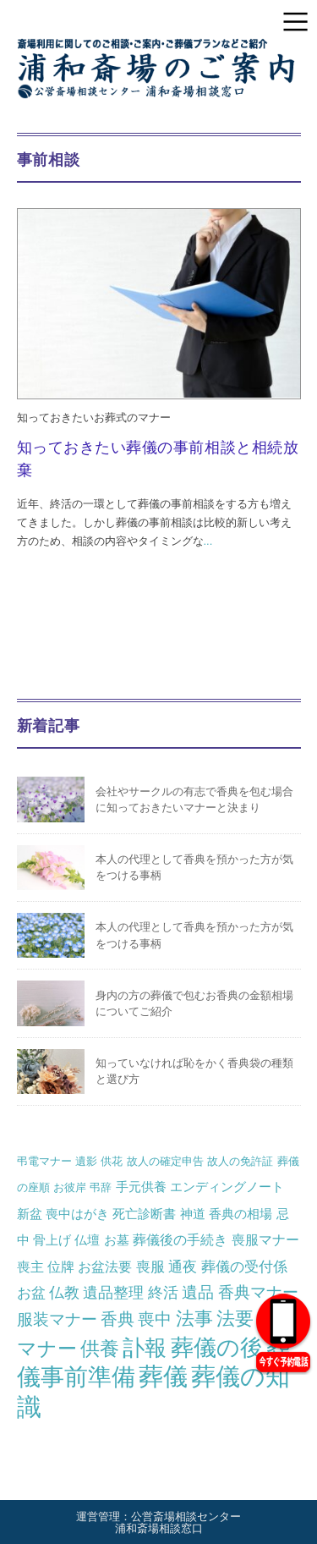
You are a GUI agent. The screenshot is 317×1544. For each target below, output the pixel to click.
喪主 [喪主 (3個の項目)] (30, 1266)
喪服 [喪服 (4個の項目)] (150, 1266)
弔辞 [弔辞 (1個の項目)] (101, 1187)
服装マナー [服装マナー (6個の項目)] (57, 1319)
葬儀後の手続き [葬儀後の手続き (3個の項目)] (180, 1239)
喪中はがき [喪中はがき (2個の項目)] (77, 1213)
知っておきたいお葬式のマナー (94, 417)
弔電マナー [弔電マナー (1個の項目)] (44, 1161)
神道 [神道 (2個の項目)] (192, 1213)
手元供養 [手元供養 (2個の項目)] (141, 1186)
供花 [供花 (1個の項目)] (112, 1161)
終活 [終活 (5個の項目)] (163, 1292)
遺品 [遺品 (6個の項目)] (198, 1292)
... (208, 541)
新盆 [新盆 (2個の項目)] (29, 1213)
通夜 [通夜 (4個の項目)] (182, 1266)
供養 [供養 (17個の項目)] (99, 1349)
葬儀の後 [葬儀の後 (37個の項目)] (217, 1347)
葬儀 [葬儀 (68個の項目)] (163, 1376)
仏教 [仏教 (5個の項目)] (64, 1292)
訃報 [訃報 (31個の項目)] (145, 1348)
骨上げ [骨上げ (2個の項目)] (52, 1240)
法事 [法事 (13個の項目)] (194, 1318)
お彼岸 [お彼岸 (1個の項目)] (69, 1187)
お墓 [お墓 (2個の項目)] (116, 1240)
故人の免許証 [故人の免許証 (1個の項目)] (240, 1161)
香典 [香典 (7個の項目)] (117, 1319)
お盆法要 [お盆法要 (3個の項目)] (105, 1266)
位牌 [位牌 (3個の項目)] (60, 1266)
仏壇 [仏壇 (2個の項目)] (87, 1240)
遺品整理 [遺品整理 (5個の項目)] (113, 1292)
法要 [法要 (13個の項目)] (235, 1318)
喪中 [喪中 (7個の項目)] (155, 1319)
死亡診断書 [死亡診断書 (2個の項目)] (144, 1213)
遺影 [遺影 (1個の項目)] (86, 1161)
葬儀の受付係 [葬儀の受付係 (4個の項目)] (244, 1266)
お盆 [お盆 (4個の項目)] (31, 1292)
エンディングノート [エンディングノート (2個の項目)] (227, 1186)
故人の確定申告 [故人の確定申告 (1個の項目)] (165, 1161)
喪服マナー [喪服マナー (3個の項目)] (265, 1239)
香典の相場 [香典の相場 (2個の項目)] (240, 1213)
